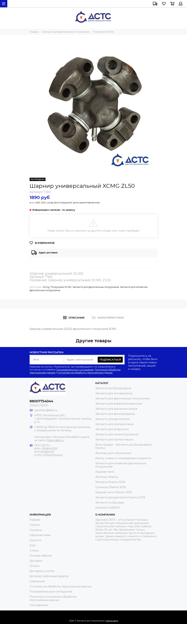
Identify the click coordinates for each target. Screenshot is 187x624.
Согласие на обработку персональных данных (60, 586)
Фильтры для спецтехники (113, 453)
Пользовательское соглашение (51, 591)
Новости (35, 540)
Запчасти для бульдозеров (113, 388)
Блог (33, 545)
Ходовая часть (104, 471)
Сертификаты (39, 605)
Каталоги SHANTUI (107, 507)
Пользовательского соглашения (75, 369)
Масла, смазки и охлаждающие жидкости (123, 458)
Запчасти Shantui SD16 (110, 482)
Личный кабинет (41, 555)
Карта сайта (112, 620)
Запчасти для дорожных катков (116, 408)
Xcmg (46, 287)
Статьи (34, 550)
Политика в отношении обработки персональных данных (53, 598)
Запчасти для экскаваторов (113, 393)
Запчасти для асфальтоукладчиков (118, 403)
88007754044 (41, 401)
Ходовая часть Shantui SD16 (113, 492)
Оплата (34, 566)
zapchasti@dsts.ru (45, 410)
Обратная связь (40, 535)
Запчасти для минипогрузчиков (116, 434)
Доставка (36, 560)
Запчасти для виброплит (112, 429)
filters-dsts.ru (55, 440)
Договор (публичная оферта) (49, 576)
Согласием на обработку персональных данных (85, 372)
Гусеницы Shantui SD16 (110, 487)
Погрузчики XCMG (60, 287)
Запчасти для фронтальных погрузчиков (95, 287)
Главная (35, 519)
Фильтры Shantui (106, 477)
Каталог (35, 525)
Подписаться (110, 359)
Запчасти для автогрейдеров (115, 414)
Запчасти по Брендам (109, 502)
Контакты (36, 530)
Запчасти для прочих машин (114, 439)
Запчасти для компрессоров (114, 424)
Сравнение (37, 581)
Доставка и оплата (42, 571)
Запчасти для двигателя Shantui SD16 (120, 497)
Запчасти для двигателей (112, 419)
